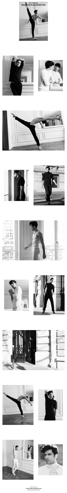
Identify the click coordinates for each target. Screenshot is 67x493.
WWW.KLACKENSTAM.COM (33, 489)
